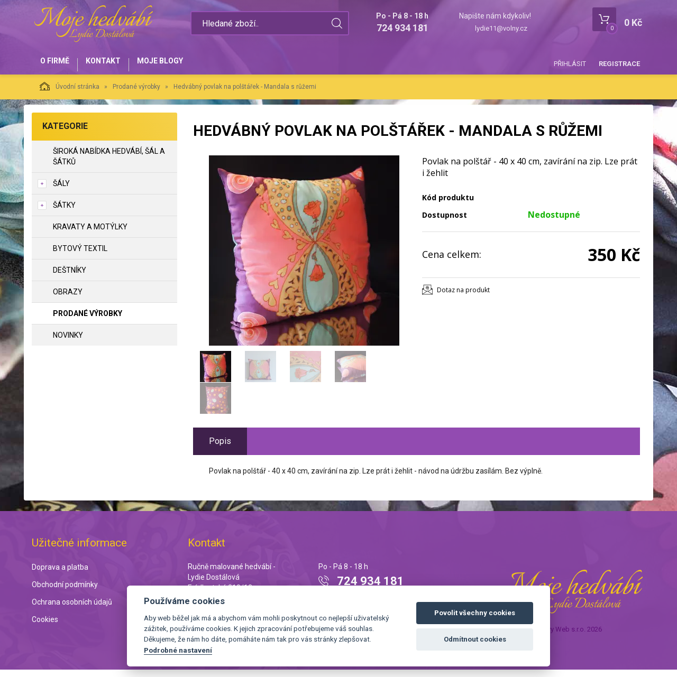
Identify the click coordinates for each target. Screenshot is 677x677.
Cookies (45, 626)
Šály (61, 190)
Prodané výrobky (136, 93)
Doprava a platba (60, 574)
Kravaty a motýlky (90, 233)
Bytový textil (80, 255)
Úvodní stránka (69, 93)
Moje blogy (178, 64)
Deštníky (69, 277)
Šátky (64, 212)
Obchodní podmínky (65, 592)
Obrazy (68, 298)
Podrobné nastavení (178, 650)
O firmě (58, 64)
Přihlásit (570, 64)
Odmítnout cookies (475, 639)
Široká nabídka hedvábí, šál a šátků (109, 163)
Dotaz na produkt (463, 296)
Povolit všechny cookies (474, 613)
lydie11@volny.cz (501, 28)
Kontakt (114, 64)
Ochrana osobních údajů (72, 609)
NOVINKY (68, 342)
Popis (220, 448)
